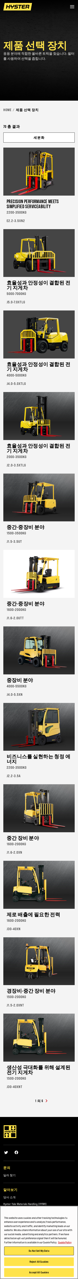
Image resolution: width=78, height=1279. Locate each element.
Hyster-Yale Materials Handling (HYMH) (25, 1204)
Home (7, 110)
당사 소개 (9, 1197)
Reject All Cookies (39, 1261)
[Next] (46, 1101)
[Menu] (72, 6)
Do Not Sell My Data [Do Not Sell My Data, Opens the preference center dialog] (39, 1251)
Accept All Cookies (39, 1272)
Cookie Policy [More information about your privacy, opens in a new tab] (65, 1242)
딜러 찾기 (9, 1175)
